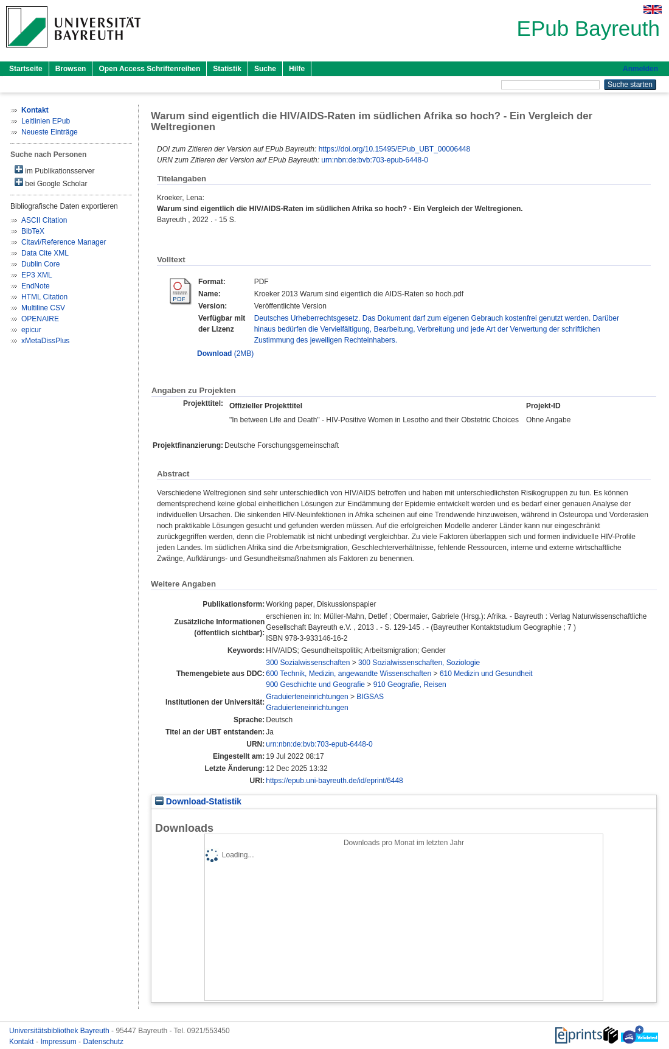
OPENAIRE (40, 319)
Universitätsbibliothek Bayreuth (60, 1030)
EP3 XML (36, 275)
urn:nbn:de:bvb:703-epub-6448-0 (374, 160)
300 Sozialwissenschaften (308, 662)
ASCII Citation (44, 220)
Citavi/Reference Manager (63, 242)
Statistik (227, 68)
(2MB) (225, 353)
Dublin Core (40, 264)
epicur (31, 330)
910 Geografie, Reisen (409, 684)
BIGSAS (370, 696)
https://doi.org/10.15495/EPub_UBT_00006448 (395, 149)
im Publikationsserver (54, 170)
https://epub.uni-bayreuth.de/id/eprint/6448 (334, 780)
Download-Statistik (198, 801)
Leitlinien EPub (45, 121)
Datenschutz (103, 1041)
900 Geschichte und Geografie (315, 684)
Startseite (26, 68)
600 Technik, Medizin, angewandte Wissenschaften (348, 673)
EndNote (35, 286)
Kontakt (22, 1041)
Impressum (59, 1041)
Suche (265, 68)
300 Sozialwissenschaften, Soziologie (419, 662)
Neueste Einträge (49, 132)
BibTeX (32, 231)
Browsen (70, 68)
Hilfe (297, 68)
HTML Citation (44, 297)
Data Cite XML (45, 253)
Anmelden (640, 68)
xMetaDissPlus (45, 340)
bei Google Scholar (51, 183)
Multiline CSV (43, 308)
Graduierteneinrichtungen (307, 696)
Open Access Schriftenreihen (149, 68)
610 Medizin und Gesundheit (486, 673)
